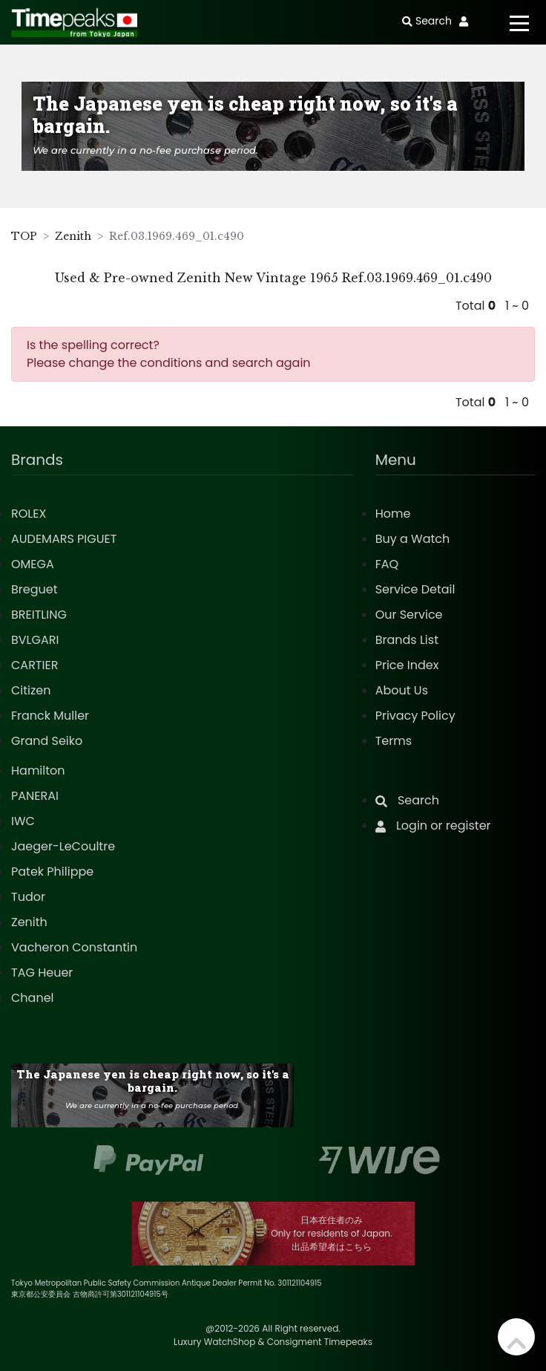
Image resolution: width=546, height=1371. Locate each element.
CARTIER (34, 665)
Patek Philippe (52, 871)
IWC (23, 821)
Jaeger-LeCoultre (63, 846)
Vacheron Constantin (74, 947)
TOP (24, 236)
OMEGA (32, 564)
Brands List (406, 639)
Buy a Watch (412, 538)
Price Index (407, 665)
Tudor (28, 896)
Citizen (31, 690)
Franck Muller (50, 715)
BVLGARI (35, 639)
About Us (401, 690)
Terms (393, 740)
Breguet (34, 589)
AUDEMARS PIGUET (63, 538)
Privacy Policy (415, 715)
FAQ (386, 564)
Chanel (32, 997)
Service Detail (415, 589)
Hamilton (38, 770)
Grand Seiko (46, 740)
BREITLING (39, 614)
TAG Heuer (42, 972)
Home (393, 513)
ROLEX (28, 513)
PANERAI (35, 795)
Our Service (409, 614)
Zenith (73, 236)
